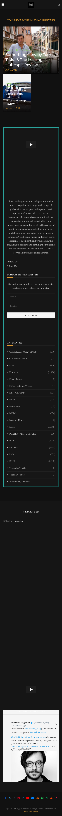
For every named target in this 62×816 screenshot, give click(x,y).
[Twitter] (9, 798)
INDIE (32, 399)
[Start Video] (31, 144)
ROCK (32, 461)
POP (32, 440)
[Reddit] (51, 798)
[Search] (58, 4)
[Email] (32, 798)
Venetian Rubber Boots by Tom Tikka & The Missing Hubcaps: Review (16, 97)
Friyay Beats (32, 379)
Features (32, 372)
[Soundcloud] (37, 798)
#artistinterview (20, 737)
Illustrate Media (31, 811)
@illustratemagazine (13, 521)
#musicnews (38, 737)
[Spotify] (42, 798)
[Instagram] (14, 798)
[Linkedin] (23, 798)
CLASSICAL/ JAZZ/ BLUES (32, 352)
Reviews (32, 447)
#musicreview (37, 732)
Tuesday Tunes (32, 474)
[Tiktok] (56, 798)
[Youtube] (27, 798)
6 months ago (19, 725)
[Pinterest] (18, 798)
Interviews (32, 406)
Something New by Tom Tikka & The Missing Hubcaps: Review (28, 59)
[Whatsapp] (47, 798)
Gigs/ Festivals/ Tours (32, 386)
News (32, 427)
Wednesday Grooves (32, 481)
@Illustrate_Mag (41, 722)
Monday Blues (32, 420)
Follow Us (12, 266)
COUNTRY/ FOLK (32, 358)
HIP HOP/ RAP (32, 392)
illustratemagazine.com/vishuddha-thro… (30, 746)
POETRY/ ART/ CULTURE (32, 434)
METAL (32, 413)
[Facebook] (5, 798)
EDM (32, 365)
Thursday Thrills (32, 468)
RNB (32, 454)
